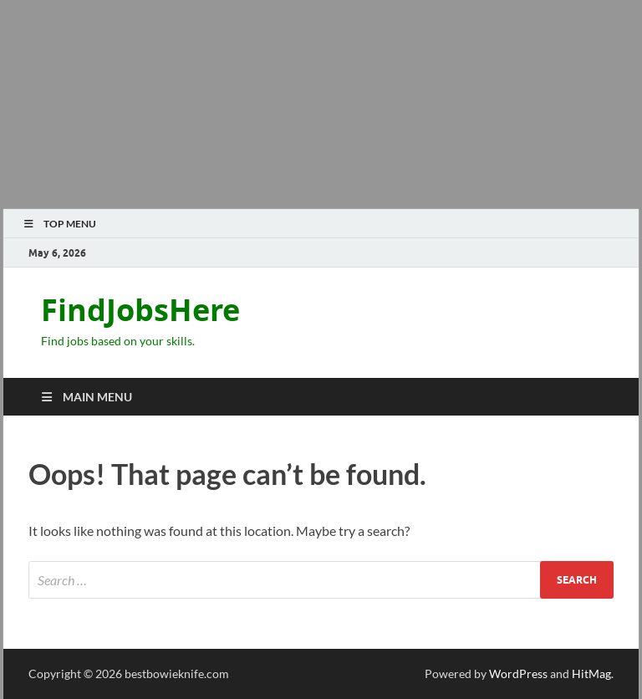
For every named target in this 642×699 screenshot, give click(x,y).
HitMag (591, 673)
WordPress (518, 673)
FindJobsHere (140, 309)
